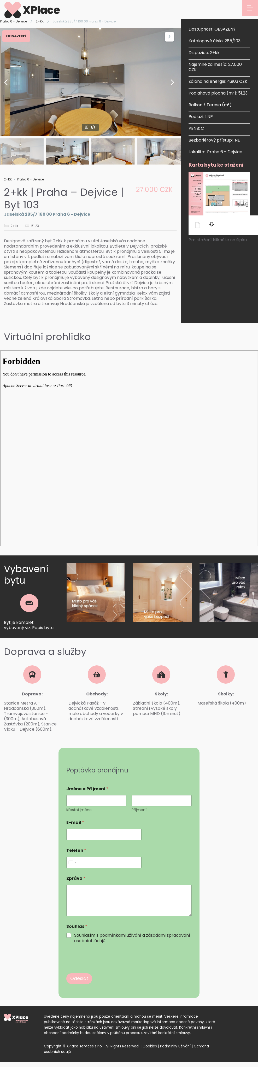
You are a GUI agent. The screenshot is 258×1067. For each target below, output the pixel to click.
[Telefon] (104, 862)
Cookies (150, 1046)
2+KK (40, 21)
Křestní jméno (79, 810)
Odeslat (79, 978)
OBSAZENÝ (16, 36)
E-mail (75, 822)
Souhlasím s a (132, 938)
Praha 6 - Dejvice (13, 21)
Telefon (76, 850)
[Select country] (72, 862)
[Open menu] (250, 8)
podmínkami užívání (120, 935)
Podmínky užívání (175, 1046)
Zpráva (75, 878)
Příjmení (139, 810)
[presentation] (106, 969)
